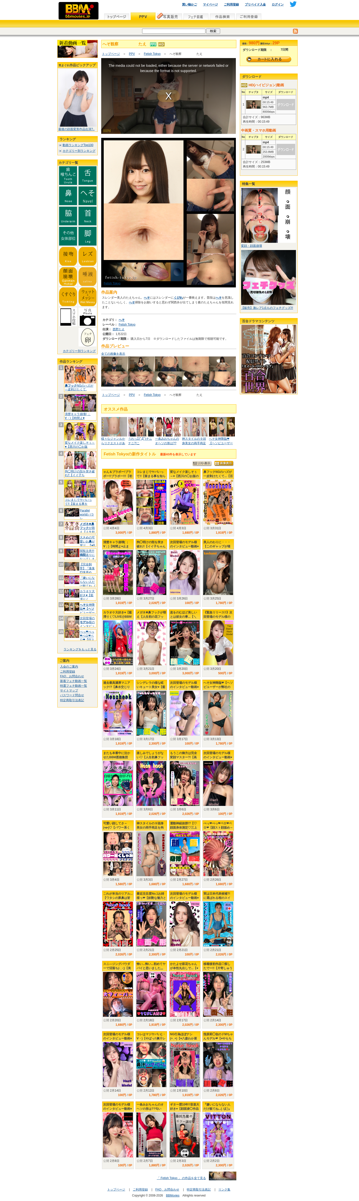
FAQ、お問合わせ (72, 676)
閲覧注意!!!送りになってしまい (87, 556)
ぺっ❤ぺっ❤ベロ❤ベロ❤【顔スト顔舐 (87, 637)
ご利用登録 (231, 4)
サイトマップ (69, 690)
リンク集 (224, 1189)
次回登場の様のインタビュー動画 (87, 624)
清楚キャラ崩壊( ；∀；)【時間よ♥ (77, 416)
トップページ (111, 54)
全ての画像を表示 (113, 353)
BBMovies (173, 1195)
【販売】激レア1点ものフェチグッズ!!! (267, 308)
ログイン (278, 4)
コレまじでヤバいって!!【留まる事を (78, 502)
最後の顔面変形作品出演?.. (76, 129)
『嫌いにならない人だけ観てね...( (87, 581)
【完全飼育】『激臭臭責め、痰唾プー (87, 570)
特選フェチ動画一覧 (73, 685)
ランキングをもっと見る (80, 649)
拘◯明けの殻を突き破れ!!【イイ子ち (80, 473)
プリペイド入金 (255, 4)
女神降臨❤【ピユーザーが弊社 (87, 610)
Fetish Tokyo (152, 54)
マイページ (210, 4)
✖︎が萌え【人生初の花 (87, 529)
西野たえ (119, 329)
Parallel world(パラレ (87, 514)
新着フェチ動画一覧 (73, 681)
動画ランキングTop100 (78, 145)
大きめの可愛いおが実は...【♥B (87, 541)
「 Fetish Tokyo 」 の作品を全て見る (181, 1178)
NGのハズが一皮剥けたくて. (79, 387)
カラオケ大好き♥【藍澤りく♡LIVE (87, 597)
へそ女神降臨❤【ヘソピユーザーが (221, 443)
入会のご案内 (69, 666)
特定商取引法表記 (72, 700)
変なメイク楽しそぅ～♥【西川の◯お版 (80, 444)
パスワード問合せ (72, 695)
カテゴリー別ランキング (79, 151)
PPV (132, 54)
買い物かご (189, 4)
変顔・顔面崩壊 (251, 246)
